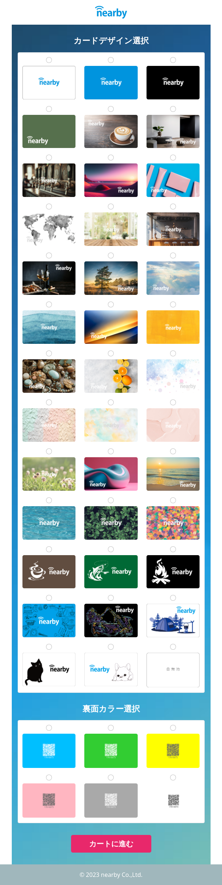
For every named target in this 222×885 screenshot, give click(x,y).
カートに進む (111, 844)
